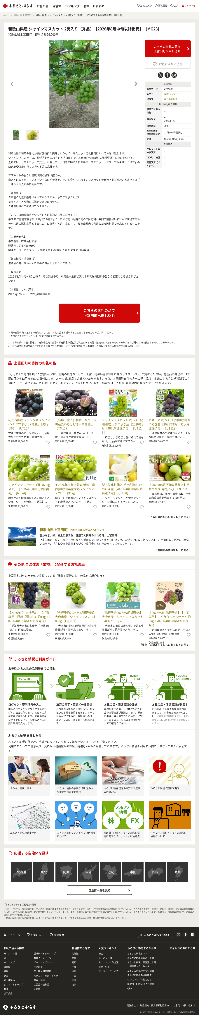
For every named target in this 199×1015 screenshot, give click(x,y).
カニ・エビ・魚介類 (108, 962)
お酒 (6, 989)
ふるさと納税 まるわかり (141, 948)
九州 (177, 872)
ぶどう (175, 94)
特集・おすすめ (94, 6)
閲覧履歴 (59, 935)
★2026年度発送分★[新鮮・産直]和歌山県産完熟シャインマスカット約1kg (75, 488)
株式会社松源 (170, 99)
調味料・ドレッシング (45, 953)
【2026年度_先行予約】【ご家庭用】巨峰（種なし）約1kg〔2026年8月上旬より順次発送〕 (29, 616)
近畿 (111, 872)
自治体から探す (81, 948)
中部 (88, 872)
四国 (155, 872)
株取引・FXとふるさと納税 (140, 984)
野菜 (6, 975)
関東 (66, 872)
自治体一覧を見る (99, 890)
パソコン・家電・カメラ (46, 975)
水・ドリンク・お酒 (108, 971)
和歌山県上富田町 (20, 34)
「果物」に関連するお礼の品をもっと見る (163, 644)
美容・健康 (39, 980)
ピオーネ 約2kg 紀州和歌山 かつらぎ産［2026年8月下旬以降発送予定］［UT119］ (170, 424)
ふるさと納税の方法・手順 (140, 958)
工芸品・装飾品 (41, 984)
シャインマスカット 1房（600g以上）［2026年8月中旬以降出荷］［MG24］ (29, 488)
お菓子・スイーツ (42, 958)
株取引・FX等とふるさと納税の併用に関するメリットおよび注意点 (122, 834)
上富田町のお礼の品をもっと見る (169, 517)
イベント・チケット (44, 962)
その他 (37, 989)
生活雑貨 (38, 966)
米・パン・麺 (10, 953)
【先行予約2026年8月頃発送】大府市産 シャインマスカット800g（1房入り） (75, 616)
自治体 (56, 6)
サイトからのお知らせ (182, 948)
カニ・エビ (9, 962)
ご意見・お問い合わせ (184, 1005)
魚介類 (7, 966)
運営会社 (131, 1005)
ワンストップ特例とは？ (139, 979)
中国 (133, 872)
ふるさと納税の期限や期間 (165, 788)
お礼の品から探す (14, 948)
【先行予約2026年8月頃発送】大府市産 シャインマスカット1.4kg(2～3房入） (122, 616)
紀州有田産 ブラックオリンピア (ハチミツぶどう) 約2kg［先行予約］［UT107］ (29, 424)
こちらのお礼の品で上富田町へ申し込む (167, 48)
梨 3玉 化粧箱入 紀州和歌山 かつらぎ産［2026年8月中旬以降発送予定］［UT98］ (122, 488)
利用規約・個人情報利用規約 (154, 1005)
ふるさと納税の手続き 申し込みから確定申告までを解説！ (75, 790)
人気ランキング (108, 948)
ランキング (72, 6)
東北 (44, 872)
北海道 (21, 872)
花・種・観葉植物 (42, 971)
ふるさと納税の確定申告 (23, 832)
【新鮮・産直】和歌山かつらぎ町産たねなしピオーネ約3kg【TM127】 (75, 424)
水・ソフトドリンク (14, 984)
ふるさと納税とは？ (21, 788)
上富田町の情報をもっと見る (171, 550)
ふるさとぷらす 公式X (156, 935)
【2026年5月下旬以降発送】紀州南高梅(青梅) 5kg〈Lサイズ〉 (169, 486)
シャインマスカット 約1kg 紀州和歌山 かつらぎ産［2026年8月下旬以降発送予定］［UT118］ (122, 426)
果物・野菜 (104, 966)
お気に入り (37, 935)
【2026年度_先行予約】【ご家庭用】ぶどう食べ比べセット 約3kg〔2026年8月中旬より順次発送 (170, 618)
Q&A (129, 988)
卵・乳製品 (9, 980)
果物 (166, 94)
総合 (101, 953)
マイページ (14, 935)
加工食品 (8, 993)
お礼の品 (42, 6)
